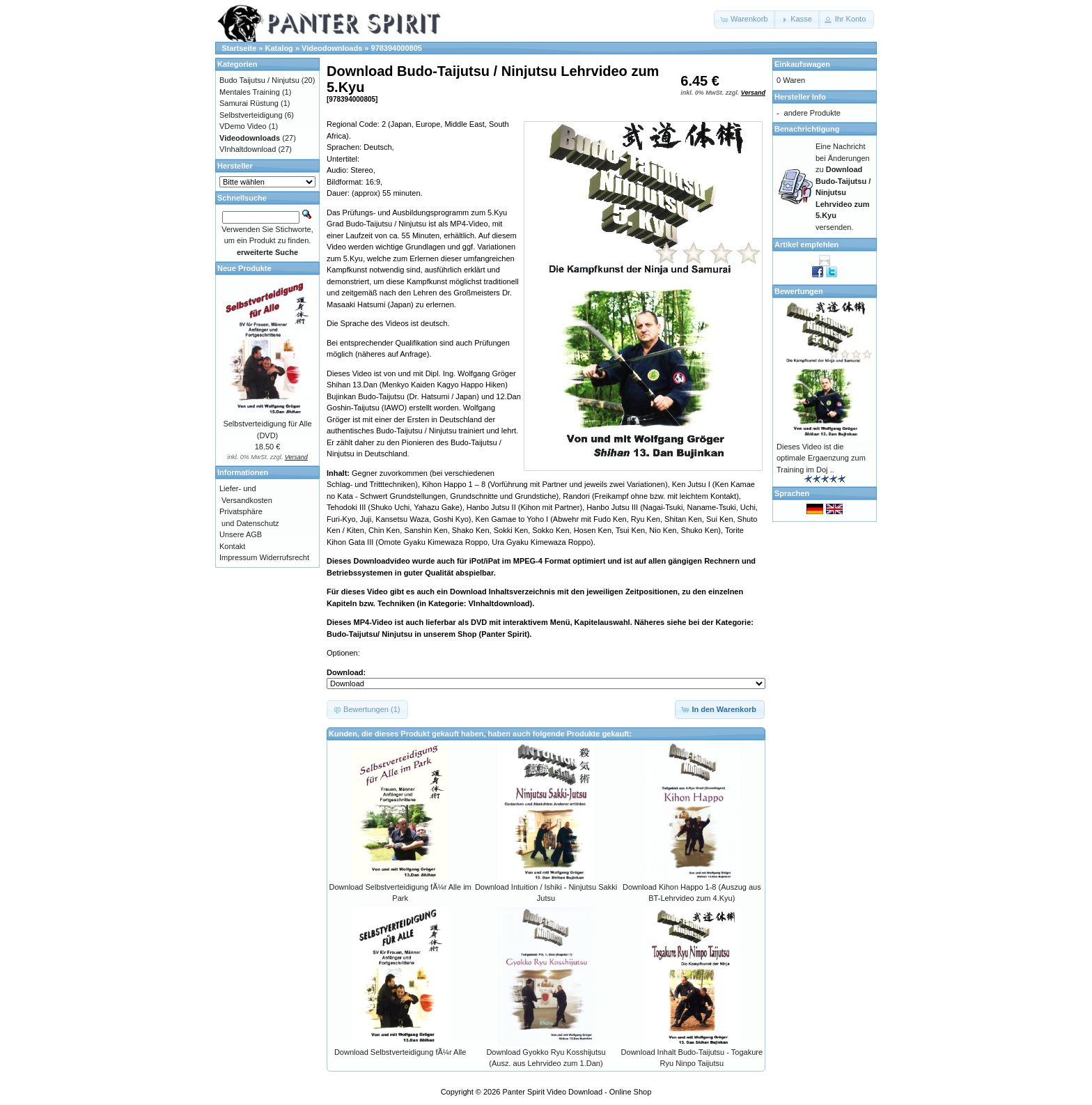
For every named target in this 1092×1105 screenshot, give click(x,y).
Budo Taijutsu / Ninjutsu (259, 80)
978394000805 (396, 48)
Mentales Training (249, 92)
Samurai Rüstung (249, 103)
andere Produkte (812, 113)
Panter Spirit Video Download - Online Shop (577, 1092)
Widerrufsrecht (284, 557)
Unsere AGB (240, 534)
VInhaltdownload (247, 149)
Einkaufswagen (802, 64)
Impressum (238, 557)
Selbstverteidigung (251, 115)
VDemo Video (243, 126)
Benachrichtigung (807, 129)
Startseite (238, 48)
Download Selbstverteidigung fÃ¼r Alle (400, 1052)
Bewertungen (798, 291)
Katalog (279, 48)
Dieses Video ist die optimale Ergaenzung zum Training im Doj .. (821, 458)
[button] (745, 19)
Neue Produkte (244, 268)
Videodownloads (332, 48)
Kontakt (232, 546)
